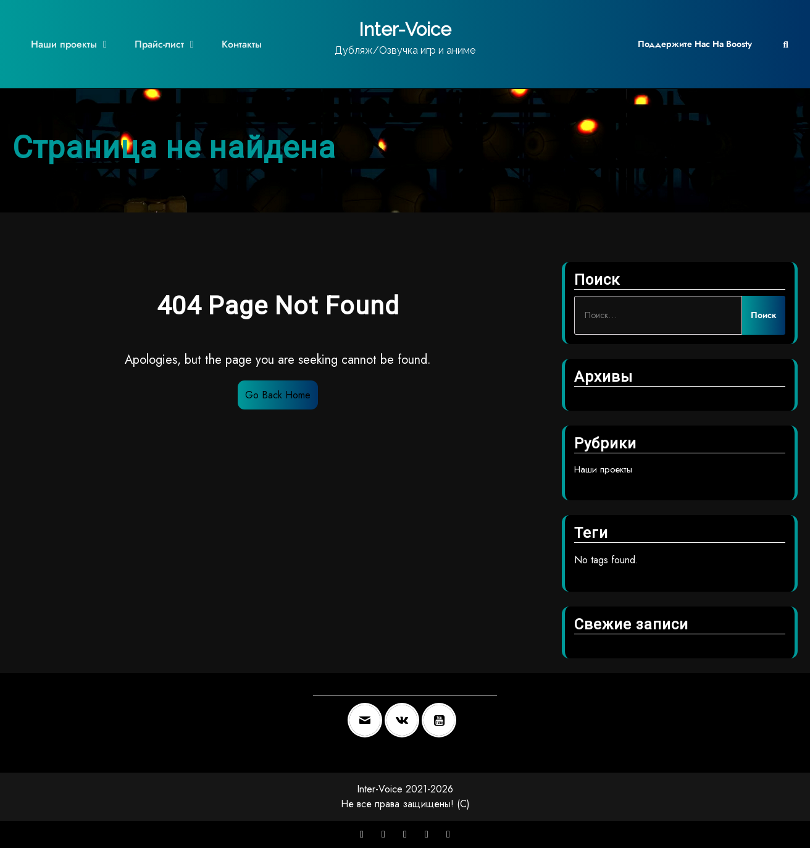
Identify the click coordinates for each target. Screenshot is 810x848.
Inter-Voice (405, 29)
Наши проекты (64, 44)
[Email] (367, 720)
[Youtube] (442, 720)
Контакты (242, 44)
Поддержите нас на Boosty (695, 44)
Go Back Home (278, 395)
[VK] (405, 720)
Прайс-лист (159, 44)
